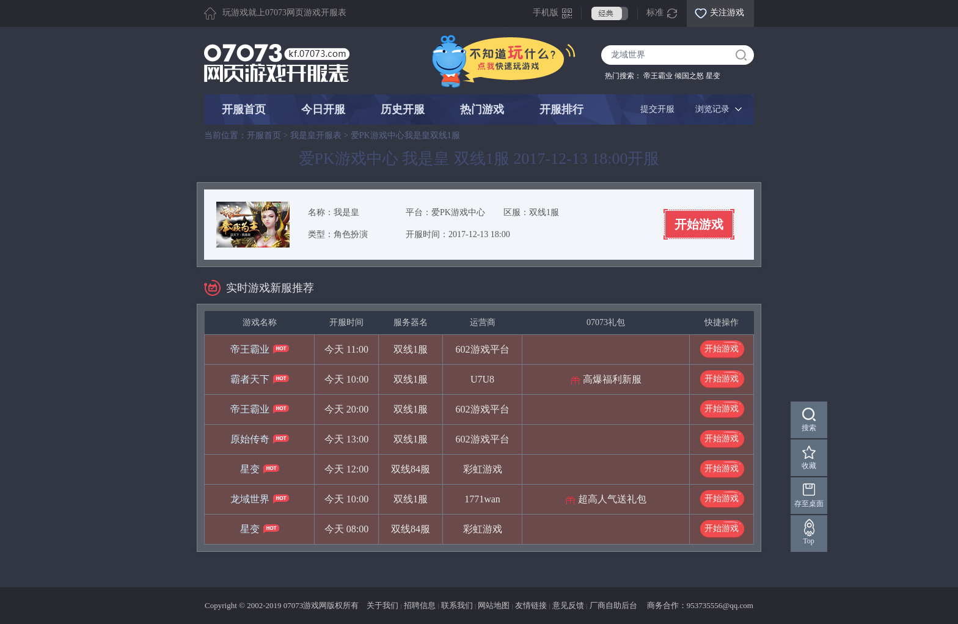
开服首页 (244, 109)
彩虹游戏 (482, 469)
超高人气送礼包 (612, 499)
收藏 (809, 465)
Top (809, 541)
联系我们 (457, 605)
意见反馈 (568, 605)
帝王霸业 (658, 76)
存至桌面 (809, 503)
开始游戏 (699, 224)
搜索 (809, 428)
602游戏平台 (483, 349)
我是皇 (346, 212)
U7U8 (482, 379)
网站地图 (494, 605)
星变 (713, 76)
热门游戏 (482, 109)
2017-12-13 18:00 (479, 234)
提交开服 (657, 109)
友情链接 (531, 605)
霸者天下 (249, 379)
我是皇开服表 (316, 135)
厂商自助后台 (613, 605)
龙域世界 (249, 499)
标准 (655, 12)
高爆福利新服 (612, 379)
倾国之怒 (689, 76)
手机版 (545, 12)
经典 (609, 13)
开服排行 (561, 109)
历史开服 (403, 109)
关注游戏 (727, 12)
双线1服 (544, 212)
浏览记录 (712, 109)
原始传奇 (249, 439)
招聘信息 (420, 605)
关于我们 (382, 605)
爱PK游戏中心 (458, 212)
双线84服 (410, 469)
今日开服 (323, 109)
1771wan (482, 499)
